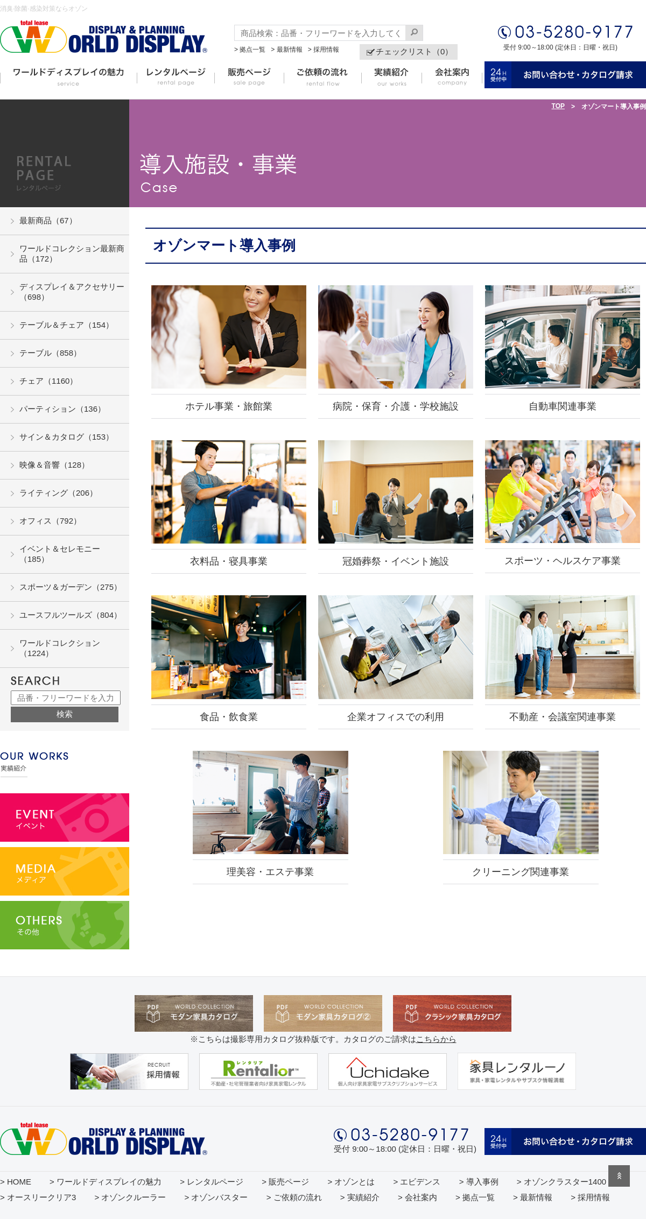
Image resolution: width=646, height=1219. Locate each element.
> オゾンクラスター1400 (561, 1181)
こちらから (436, 1039)
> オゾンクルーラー (130, 1197)
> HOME (15, 1181)
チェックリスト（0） (414, 51)
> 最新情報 (286, 49)
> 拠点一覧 (249, 49)
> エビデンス (417, 1181)
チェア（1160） (48, 380)
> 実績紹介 (360, 1197)
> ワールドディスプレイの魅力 (106, 1181)
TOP (558, 106)
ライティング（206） (58, 492)
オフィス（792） (50, 520)
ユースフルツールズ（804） (70, 614)
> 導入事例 (478, 1181)
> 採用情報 (323, 49)
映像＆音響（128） (54, 464)
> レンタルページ (211, 1181)
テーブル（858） (50, 352)
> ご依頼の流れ (294, 1197)
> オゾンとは (351, 1181)
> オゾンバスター (216, 1197)
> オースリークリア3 (38, 1197)
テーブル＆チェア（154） (66, 324)
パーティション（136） (62, 408)
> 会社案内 (417, 1197)
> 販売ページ (285, 1181)
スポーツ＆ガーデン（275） (70, 586)
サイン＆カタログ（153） (66, 436)
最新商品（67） (48, 220)
